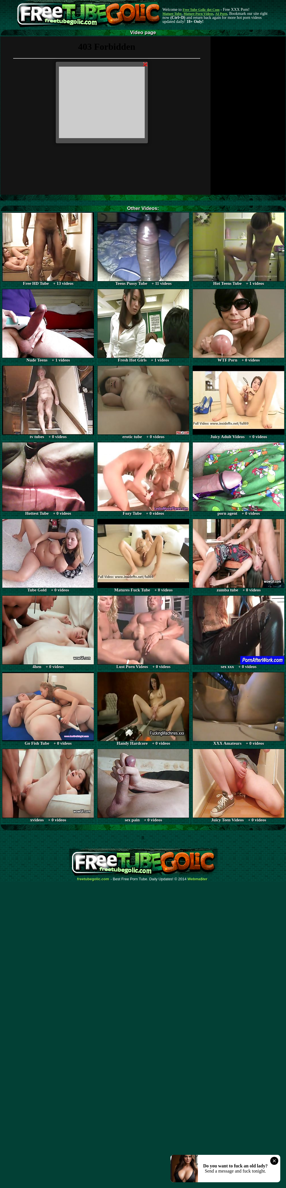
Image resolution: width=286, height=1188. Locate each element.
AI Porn (221, 14)
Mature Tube (172, 14)
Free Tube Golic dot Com (200, 10)
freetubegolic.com (93, 879)
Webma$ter (198, 879)
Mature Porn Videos (198, 14)
